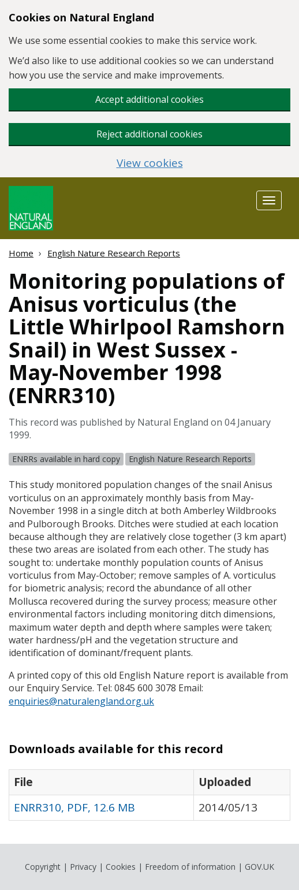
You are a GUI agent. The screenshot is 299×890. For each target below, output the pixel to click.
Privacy (83, 866)
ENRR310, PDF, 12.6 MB (74, 807)
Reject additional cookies (149, 134)
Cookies (121, 866)
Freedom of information (190, 866)
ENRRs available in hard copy (66, 458)
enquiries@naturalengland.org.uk (81, 701)
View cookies (150, 163)
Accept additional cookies (149, 99)
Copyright (43, 866)
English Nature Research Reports (113, 253)
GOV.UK (259, 866)
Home (21, 253)
